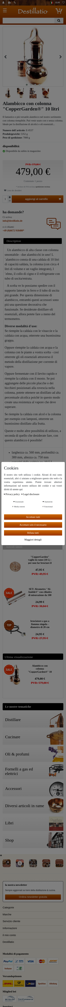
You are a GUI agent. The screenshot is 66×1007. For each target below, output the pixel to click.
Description (14, 241)
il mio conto (9, 935)
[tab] (33, 241)
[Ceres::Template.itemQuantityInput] (5, 199)
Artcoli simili (14, 546)
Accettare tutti (33, 517)
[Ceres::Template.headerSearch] (58, 20)
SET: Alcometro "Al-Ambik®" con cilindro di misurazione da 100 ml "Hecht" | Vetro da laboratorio (40, 592)
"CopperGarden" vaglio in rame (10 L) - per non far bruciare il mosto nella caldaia (40, 560)
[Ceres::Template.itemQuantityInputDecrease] (10, 201)
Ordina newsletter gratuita (33, 896)
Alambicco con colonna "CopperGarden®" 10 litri (40, 668)
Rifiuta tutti (33, 532)
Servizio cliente (11, 921)
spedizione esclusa (42, 187)
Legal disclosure (30, 494)
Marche (7, 914)
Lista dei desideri (12, 190)
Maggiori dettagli (33, 539)
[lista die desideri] (63, 3)
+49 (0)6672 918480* (13, 230)
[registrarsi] (10, 3)
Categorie (8, 907)
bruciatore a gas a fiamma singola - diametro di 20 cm (39, 624)
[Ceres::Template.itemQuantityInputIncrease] (10, 197)
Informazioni (10, 928)
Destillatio (8, 942)
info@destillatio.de (12, 221)
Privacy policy (12, 494)
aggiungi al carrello (43, 199)
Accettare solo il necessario (33, 525)
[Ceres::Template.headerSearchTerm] (28, 20)
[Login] (3, 3)
